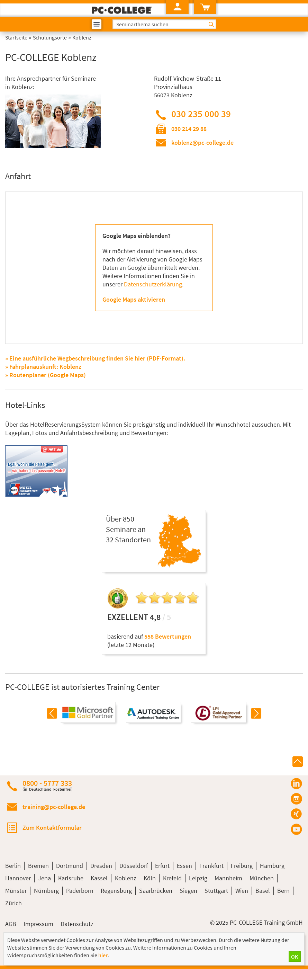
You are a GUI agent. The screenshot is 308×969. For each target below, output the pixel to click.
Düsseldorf (133, 866)
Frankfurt (211, 866)
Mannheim (228, 878)
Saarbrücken (155, 891)
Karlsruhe (70, 878)
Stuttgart (216, 891)
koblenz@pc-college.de (202, 142)
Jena (44, 878)
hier (103, 955)
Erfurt (162, 866)
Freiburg (242, 866)
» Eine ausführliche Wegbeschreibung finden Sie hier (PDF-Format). (95, 358)
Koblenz (125, 878)
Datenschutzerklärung (153, 284)
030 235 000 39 (201, 113)
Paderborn (79, 891)
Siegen (188, 891)
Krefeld (172, 878)
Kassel (99, 878)
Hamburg (272, 866)
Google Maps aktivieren (133, 299)
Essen (184, 866)
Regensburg (116, 891)
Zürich (13, 903)
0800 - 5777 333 (47, 785)
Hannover (18, 878)
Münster (16, 891)
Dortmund (69, 866)
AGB (10, 924)
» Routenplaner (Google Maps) (45, 375)
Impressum (38, 924)
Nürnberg (46, 891)
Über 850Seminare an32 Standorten (128, 529)
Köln (150, 878)
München (262, 878)
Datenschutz (77, 924)
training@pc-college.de (53, 807)
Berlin (13, 866)
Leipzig (198, 878)
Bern (283, 891)
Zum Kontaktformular (52, 828)
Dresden (101, 866)
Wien (241, 891)
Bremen (38, 866)
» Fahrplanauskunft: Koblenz (43, 367)
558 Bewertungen (167, 636)
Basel (262, 891)
